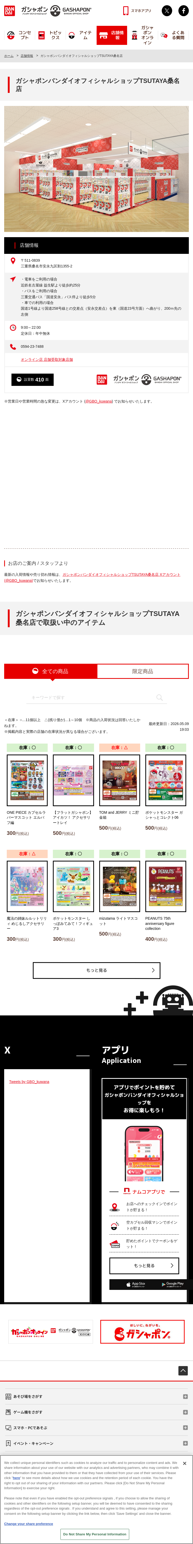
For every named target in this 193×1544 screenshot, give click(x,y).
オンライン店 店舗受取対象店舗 (47, 359)
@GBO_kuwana (98, 401)
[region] (96, 1499)
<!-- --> (96, 476)
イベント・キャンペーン (33, 1443)
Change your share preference (28, 1524)
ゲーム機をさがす (27, 1412)
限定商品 (142, 671)
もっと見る (96, 970)
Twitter (167, 10)
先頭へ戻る (183, 1370)
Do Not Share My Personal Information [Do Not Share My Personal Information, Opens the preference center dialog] (94, 1534)
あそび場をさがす (27, 1396)
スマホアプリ (141, 10)
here (16, 1478)
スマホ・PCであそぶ (30, 1427)
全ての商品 (55, 671)
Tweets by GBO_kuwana (29, 1082)
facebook (183, 10)
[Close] (184, 1463)
